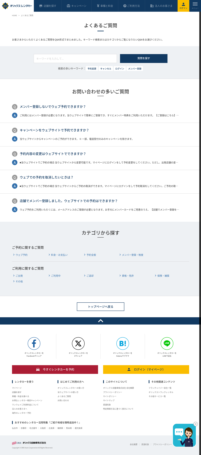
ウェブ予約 (20, 255)
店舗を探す (17, 392)
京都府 (23, 428)
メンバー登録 (134, 68)
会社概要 (133, 444)
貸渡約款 (107, 404)
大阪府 (43, 428)
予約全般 (89, 255)
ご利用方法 (131, 6)
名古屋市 (33, 428)
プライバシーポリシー (112, 392)
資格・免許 (126, 276)
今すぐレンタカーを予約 (55, 369)
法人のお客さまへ (19, 408)
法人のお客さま (161, 6)
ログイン (119, 68)
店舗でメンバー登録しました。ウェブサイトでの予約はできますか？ (69, 200)
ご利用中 (54, 276)
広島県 (51, 428)
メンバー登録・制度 (130, 255)
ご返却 (88, 276)
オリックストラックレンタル (161, 392)
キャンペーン (76, 6)
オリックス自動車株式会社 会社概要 (118, 388)
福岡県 (60, 428)
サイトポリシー (109, 396)
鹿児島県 (78, 428)
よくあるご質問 (64, 396)
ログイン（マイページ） (146, 369)
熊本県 (69, 428)
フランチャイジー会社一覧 (160, 388)
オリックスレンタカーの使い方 (71, 388)
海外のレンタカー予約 (21, 413)
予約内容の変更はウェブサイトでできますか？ (53, 153)
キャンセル (105, 68)
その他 (17, 281)
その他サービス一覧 (157, 396)
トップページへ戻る (100, 306)
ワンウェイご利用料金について (25, 404)
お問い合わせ (63, 400)
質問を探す (143, 58)
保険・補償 (161, 276)
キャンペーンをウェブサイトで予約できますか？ (54, 130)
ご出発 (17, 276)
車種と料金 (105, 6)
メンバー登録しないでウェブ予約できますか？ (53, 106)
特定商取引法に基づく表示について (118, 408)
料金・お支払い (57, 255)
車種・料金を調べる (20, 396)
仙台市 (15, 428)
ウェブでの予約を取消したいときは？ (47, 177)
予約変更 (91, 68)
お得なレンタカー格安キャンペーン (27, 400)
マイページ (17, 388)
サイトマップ (108, 400)
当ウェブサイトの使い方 (68, 392)
